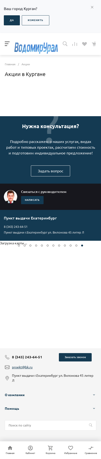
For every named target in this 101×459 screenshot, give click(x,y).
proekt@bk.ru (22, 367)
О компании (15, 395)
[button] (19, 245)
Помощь (12, 408)
